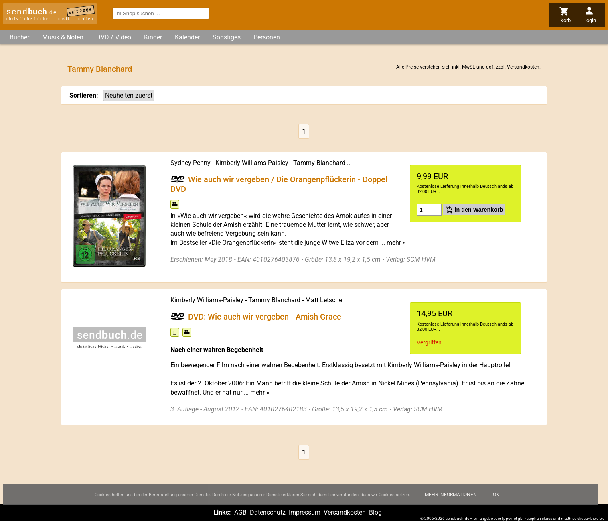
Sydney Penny (190, 163)
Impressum (304, 512)
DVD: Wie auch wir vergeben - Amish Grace (264, 317)
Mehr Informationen (451, 500)
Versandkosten (523, 67)
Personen (266, 37)
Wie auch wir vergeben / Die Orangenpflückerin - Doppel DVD (278, 183)
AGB (240, 512)
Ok (496, 500)
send (31, 11)
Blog (375, 512)
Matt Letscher (324, 300)
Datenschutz (268, 512)
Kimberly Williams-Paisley (251, 163)
